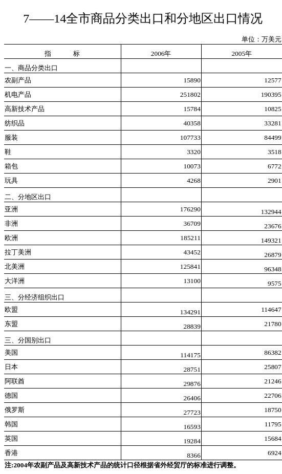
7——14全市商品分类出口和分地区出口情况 (143, 18)
